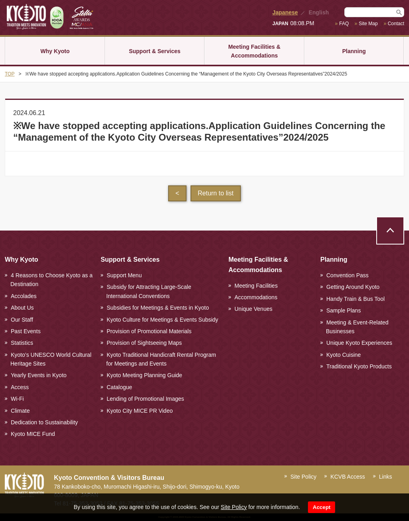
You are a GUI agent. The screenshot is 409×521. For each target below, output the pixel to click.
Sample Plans (343, 310)
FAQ (344, 23)
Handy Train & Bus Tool (355, 299)
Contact (396, 23)
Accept (321, 507)
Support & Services (155, 51)
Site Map (368, 23)
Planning (354, 51)
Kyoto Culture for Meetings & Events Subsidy (162, 319)
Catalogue (119, 387)
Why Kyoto (54, 51)
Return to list (216, 193)
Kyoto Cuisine (343, 355)
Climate (20, 411)
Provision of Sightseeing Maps (144, 343)
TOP (9, 74)
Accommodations (255, 297)
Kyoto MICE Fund (33, 434)
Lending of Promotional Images (145, 399)
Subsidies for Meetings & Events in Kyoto (158, 307)
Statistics (22, 343)
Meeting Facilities (256, 285)
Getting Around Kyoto (352, 287)
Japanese (285, 12)
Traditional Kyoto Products (359, 366)
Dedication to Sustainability (44, 422)
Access (20, 387)
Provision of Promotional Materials (149, 331)
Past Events (26, 331)
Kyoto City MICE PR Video (140, 411)
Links (385, 476)
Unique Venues (253, 309)
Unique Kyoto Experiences (359, 343)
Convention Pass (347, 275)
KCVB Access (347, 476)
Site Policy (234, 507)
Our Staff (22, 319)
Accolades (24, 296)
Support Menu (124, 275)
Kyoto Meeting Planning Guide (144, 375)
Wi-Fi (17, 399)
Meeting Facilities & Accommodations (254, 51)
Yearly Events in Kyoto (39, 375)
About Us (22, 307)
